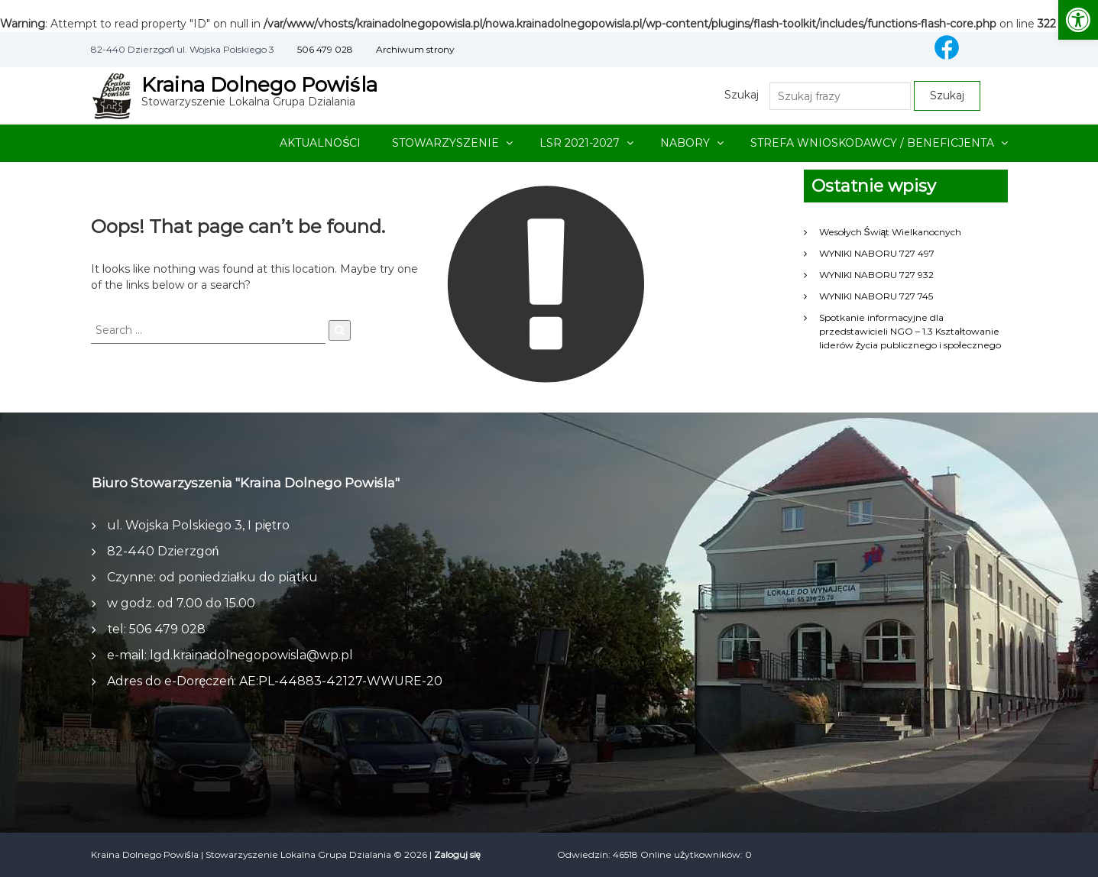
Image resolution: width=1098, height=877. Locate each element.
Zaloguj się (457, 854)
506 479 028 (325, 49)
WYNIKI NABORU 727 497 (876, 253)
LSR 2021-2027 (579, 143)
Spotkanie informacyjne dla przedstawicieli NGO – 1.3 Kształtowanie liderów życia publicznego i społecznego (910, 331)
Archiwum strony (415, 49)
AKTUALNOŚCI (320, 143)
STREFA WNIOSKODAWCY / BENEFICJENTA (872, 143)
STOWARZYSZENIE (445, 143)
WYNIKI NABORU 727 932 (876, 274)
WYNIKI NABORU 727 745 (876, 296)
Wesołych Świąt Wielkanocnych (890, 232)
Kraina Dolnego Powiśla (259, 85)
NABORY (685, 143)
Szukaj (741, 95)
